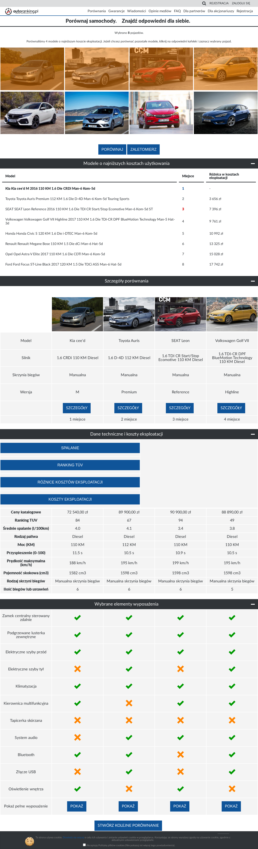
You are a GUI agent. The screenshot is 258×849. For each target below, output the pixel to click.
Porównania (97, 11)
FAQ (177, 11)
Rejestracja (219, 3)
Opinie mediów (160, 11)
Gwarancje (116, 11)
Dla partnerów (194, 11)
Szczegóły (76, 408)
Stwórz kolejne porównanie (128, 826)
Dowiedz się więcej (73, 837)
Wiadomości (136, 11)
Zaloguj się (241, 3)
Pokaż (76, 806)
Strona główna (21, 11)
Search (205, 3)
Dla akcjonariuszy (221, 11)
